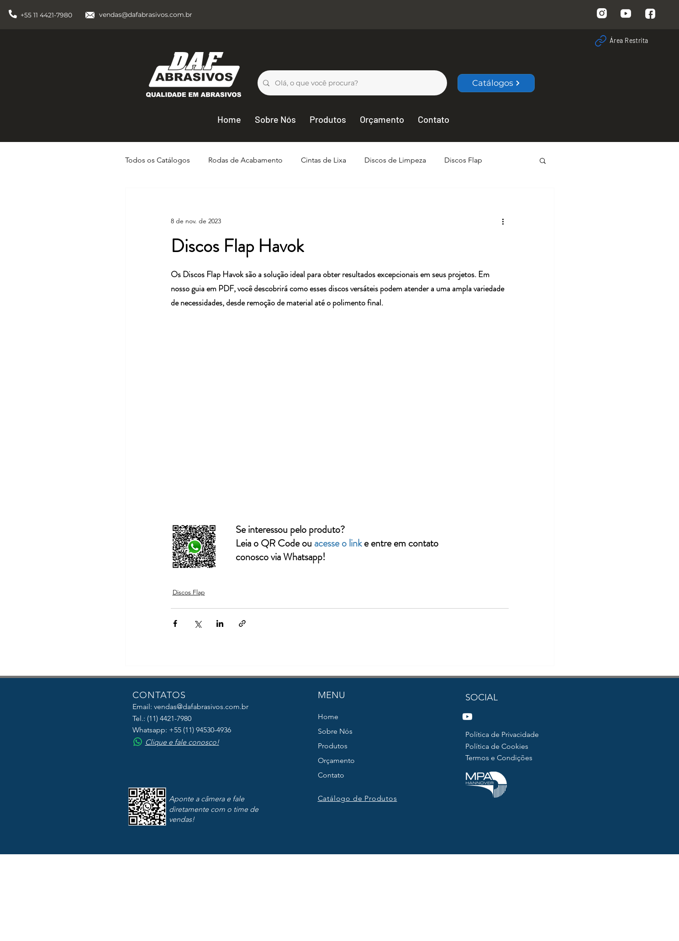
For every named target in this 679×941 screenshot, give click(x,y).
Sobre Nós (335, 731)
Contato (331, 775)
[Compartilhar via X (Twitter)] (197, 623)
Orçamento (336, 760)
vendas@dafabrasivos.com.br (145, 15)
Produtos (332, 745)
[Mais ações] (503, 221)
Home (328, 716)
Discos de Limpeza (395, 160)
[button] (542, 160)
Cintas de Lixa (323, 160)
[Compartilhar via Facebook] (175, 623)
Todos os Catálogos (157, 160)
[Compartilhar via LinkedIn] (220, 623)
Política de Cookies (496, 746)
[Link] (600, 41)
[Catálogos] (496, 83)
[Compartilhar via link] (242, 623)
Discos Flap (463, 160)
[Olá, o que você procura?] (351, 82)
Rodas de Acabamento (245, 160)
